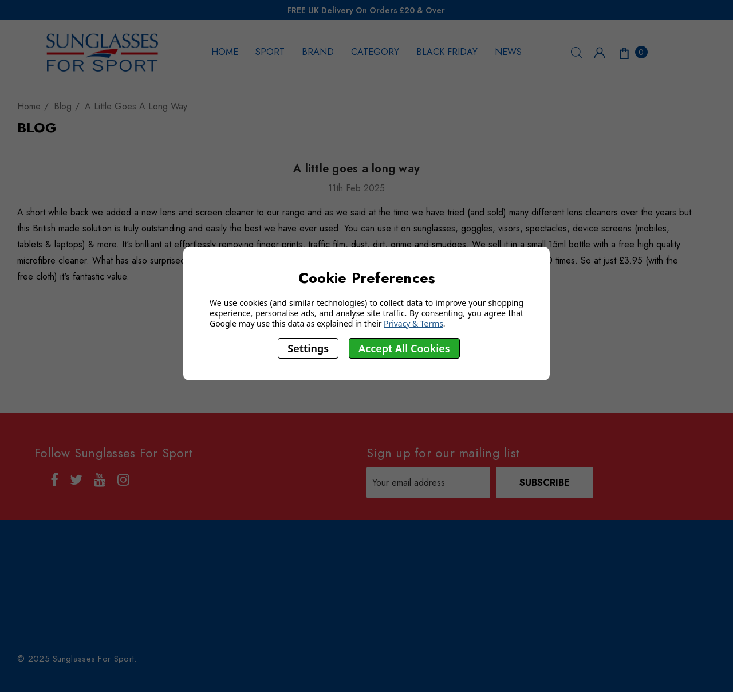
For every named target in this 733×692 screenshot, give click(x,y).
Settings (308, 348)
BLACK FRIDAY (447, 51)
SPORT (270, 51)
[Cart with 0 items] (632, 52)
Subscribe (544, 482)
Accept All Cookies (404, 348)
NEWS (508, 51)
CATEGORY (375, 51)
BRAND (318, 51)
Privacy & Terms (413, 323)
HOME (224, 51)
